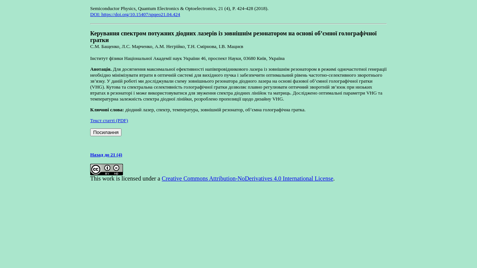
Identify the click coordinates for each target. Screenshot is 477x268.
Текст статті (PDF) (109, 120)
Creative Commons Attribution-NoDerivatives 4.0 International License (247, 178)
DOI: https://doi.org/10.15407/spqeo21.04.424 (135, 14)
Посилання (106, 132)
